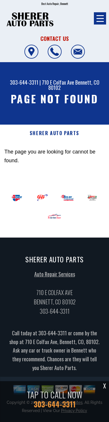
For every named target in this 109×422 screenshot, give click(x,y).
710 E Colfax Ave (58, 82)
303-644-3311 (24, 82)
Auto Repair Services (54, 276)
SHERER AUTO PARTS (54, 133)
